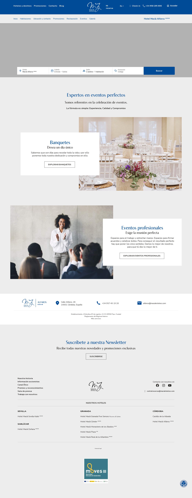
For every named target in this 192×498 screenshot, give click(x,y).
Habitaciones (25, 18)
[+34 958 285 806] (144, 6)
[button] (98, 448)
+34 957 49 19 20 (110, 303)
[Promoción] (124, 72)
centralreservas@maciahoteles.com (160, 391)
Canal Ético (23, 384)
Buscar (159, 71)
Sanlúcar (23, 424)
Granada (85, 411)
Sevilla (22, 411)
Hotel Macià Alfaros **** (157, 18)
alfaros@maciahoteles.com (154, 303)
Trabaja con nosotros (27, 394)
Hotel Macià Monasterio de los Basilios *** (98, 426)
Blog (61, 6)
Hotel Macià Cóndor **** (90, 421)
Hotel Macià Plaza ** (89, 432)
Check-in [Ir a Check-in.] (136, 6)
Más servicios (96, 318)
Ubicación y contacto (42, 18)
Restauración (72, 18)
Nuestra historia (25, 378)
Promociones (40, 6)
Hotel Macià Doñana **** (28, 429)
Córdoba (158, 411)
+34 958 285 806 (154, 6)
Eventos (83, 18)
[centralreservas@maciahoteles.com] (145, 391)
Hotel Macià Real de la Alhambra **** (96, 437)
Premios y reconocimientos (30, 388)
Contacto (53, 6)
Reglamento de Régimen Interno (96, 316)
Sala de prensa (25, 391)
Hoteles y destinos (22, 6)
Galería (92, 18)
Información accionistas (29, 381)
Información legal (98, 448)
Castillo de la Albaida (162, 416)
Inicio (15, 18)
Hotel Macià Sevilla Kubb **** (30, 416)
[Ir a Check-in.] (130, 6)
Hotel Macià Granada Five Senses (100, 416)
